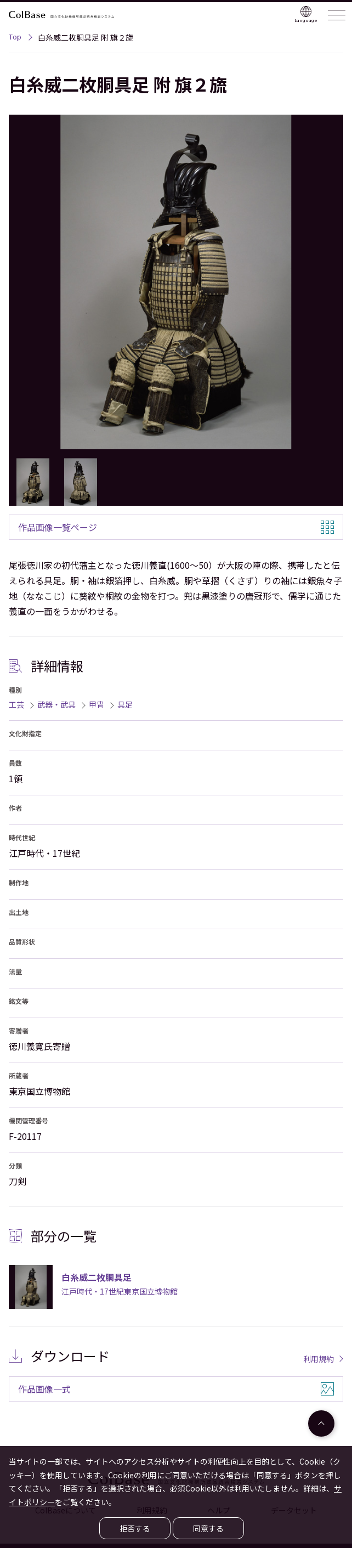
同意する (208, 1528)
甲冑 (96, 704)
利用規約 (318, 1358)
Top (15, 38)
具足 (125, 704)
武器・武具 (56, 704)
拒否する (135, 1528)
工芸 (16, 704)
